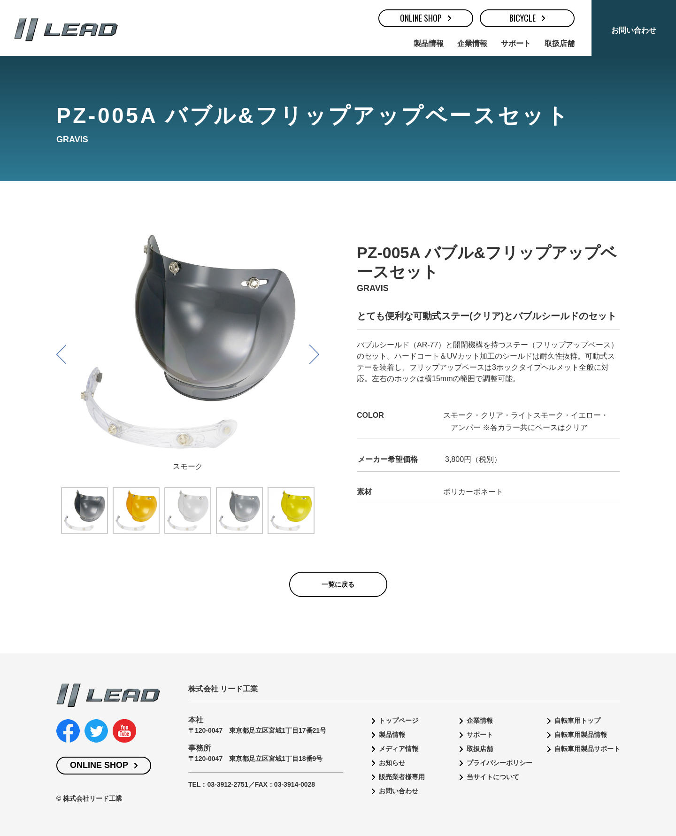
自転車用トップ (577, 720)
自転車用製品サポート (587, 748)
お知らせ (392, 763)
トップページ (398, 720)
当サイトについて (493, 777)
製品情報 (429, 43)
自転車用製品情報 (580, 734)
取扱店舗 (560, 43)
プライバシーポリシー (499, 763)
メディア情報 (398, 748)
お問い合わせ (633, 30)
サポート (516, 43)
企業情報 (472, 43)
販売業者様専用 (402, 777)
